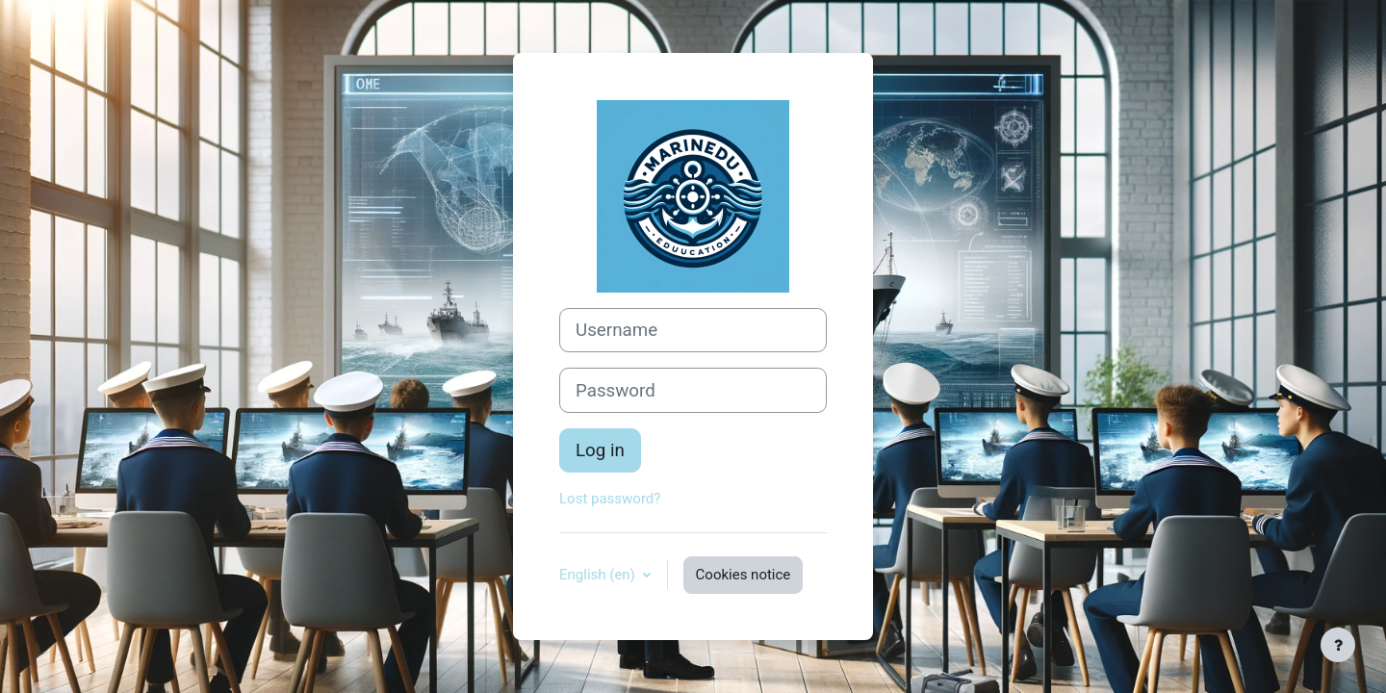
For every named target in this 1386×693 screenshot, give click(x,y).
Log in (600, 450)
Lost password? (609, 498)
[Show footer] (1338, 645)
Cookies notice (743, 574)
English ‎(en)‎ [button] (599, 574)
